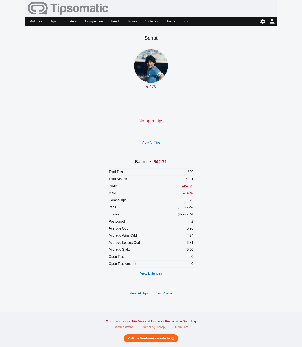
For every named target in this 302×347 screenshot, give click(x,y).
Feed (115, 21)
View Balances (151, 273)
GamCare (182, 327)
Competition (94, 21)
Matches (35, 21)
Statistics (152, 21)
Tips (53, 21)
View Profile (163, 293)
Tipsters (71, 21)
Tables (132, 21)
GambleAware (123, 327)
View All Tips (151, 142)
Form (187, 21)
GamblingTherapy (154, 327)
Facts (171, 21)
